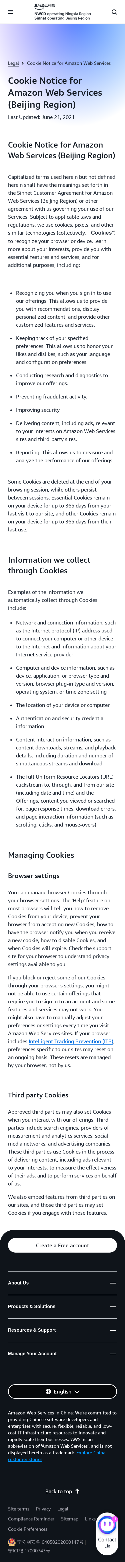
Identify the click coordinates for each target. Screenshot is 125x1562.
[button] (62, 1245)
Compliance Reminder (31, 1518)
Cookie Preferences (27, 1529)
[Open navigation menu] (10, 12)
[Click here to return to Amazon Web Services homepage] (62, 12)
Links (90, 1518)
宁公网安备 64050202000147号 (50, 1542)
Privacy (43, 1508)
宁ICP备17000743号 (29, 1550)
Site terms (18, 1508)
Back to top (62, 1491)
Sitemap (69, 1518)
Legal (13, 63)
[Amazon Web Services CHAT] (107, 1525)
